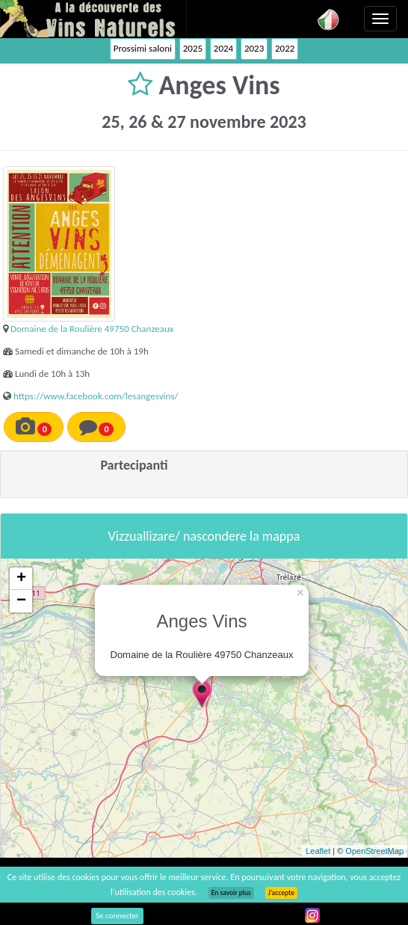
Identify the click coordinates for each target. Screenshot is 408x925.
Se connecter (117, 916)
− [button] (21, 601)
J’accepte (281, 892)
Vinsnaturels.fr (93, 18)
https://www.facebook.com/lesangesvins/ (96, 396)
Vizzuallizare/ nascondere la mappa (204, 536)
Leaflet (318, 850)
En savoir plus (231, 892)
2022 (284, 48)
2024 (223, 48)
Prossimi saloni (143, 48)
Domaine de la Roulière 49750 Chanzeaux (91, 328)
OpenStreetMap (374, 850)
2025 (193, 48)
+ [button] (21, 579)
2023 (254, 48)
